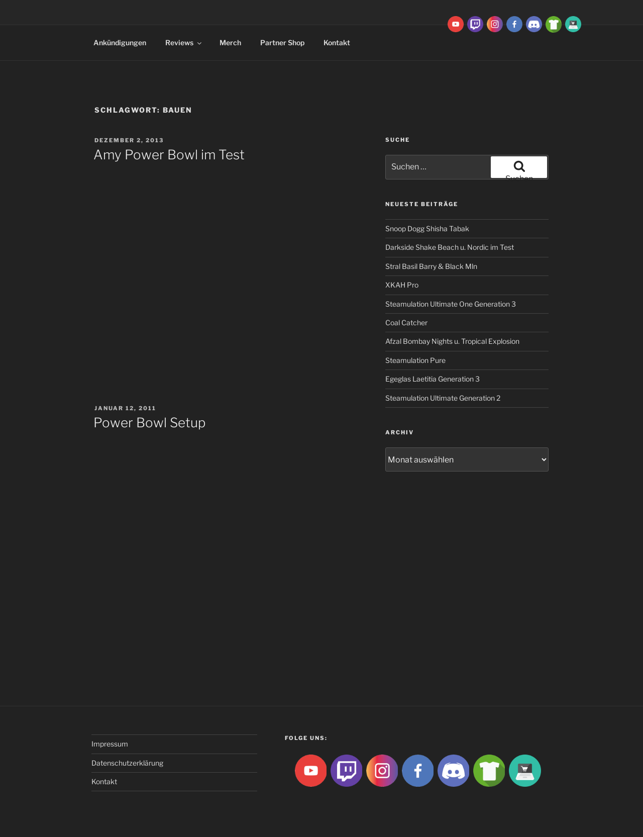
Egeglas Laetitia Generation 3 (432, 379)
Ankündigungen (119, 42)
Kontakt (337, 42)
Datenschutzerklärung (127, 763)
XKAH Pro (401, 285)
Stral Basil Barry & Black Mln (431, 266)
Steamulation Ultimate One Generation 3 (450, 304)
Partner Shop (282, 42)
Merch (230, 42)
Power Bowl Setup (149, 422)
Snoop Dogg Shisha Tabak (427, 228)
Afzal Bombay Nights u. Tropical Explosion (452, 341)
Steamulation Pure (415, 360)
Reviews (184, 42)
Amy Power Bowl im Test (169, 154)
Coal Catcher (406, 322)
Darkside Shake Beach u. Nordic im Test (449, 247)
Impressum (109, 743)
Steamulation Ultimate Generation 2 (442, 398)
